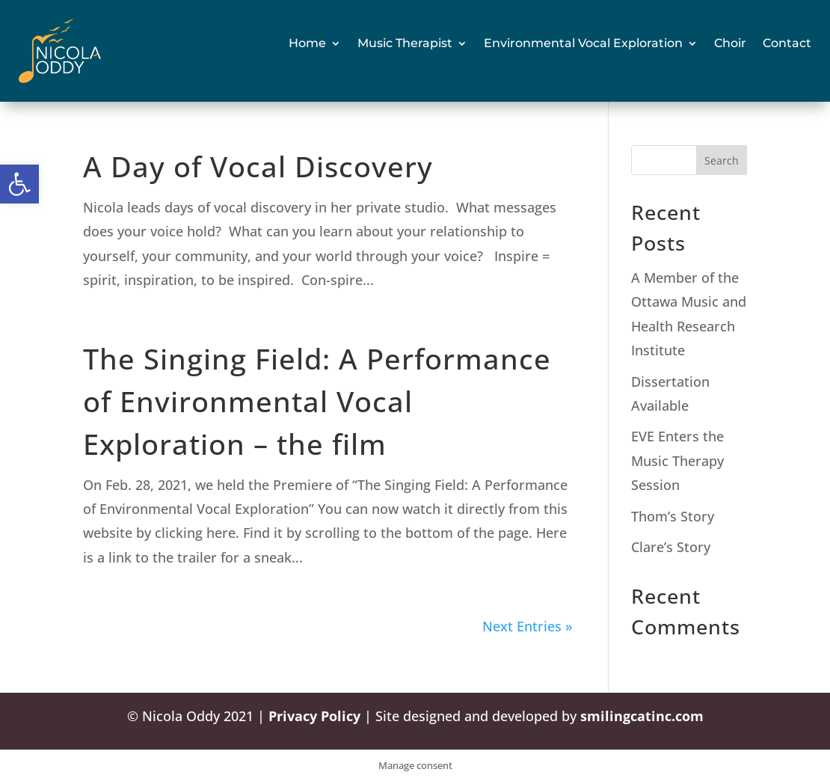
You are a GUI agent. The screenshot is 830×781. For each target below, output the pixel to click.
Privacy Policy (314, 716)
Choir (730, 43)
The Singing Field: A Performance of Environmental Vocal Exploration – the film (317, 401)
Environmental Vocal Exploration (583, 43)
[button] (19, 184)
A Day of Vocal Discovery (258, 166)
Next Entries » (527, 626)
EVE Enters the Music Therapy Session (677, 460)
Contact (787, 43)
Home (307, 43)
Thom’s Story (672, 516)
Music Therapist (404, 43)
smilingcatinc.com (642, 716)
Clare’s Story (670, 547)
